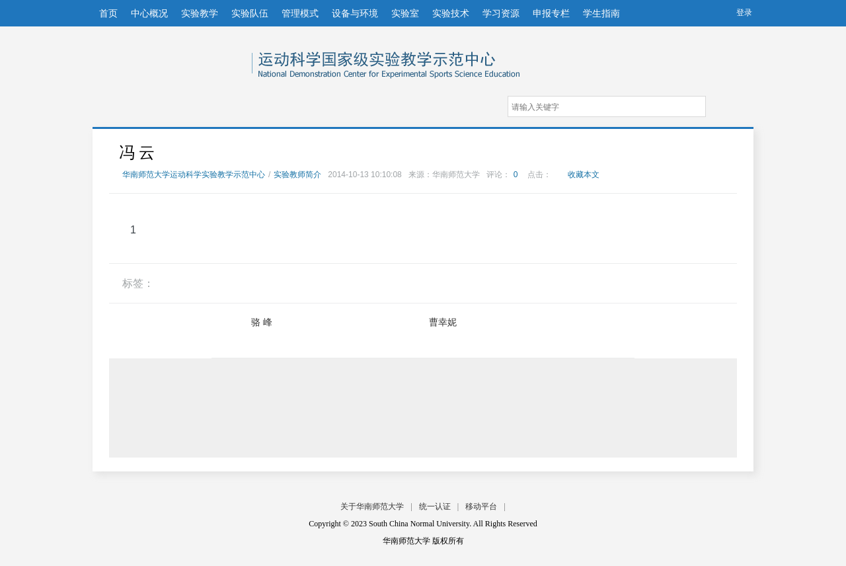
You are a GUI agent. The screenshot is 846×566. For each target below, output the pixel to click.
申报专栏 (551, 13)
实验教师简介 (297, 174)
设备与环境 (355, 13)
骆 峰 (261, 322)
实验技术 (450, 13)
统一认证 (435, 506)
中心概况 (149, 13)
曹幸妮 (443, 322)
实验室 (405, 13)
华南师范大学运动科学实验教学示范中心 (173, 58)
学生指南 (601, 13)
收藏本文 (583, 174)
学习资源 (500, 13)
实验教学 (199, 13)
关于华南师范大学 (372, 506)
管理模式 (300, 13)
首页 (108, 13)
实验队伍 (249, 13)
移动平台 (481, 506)
